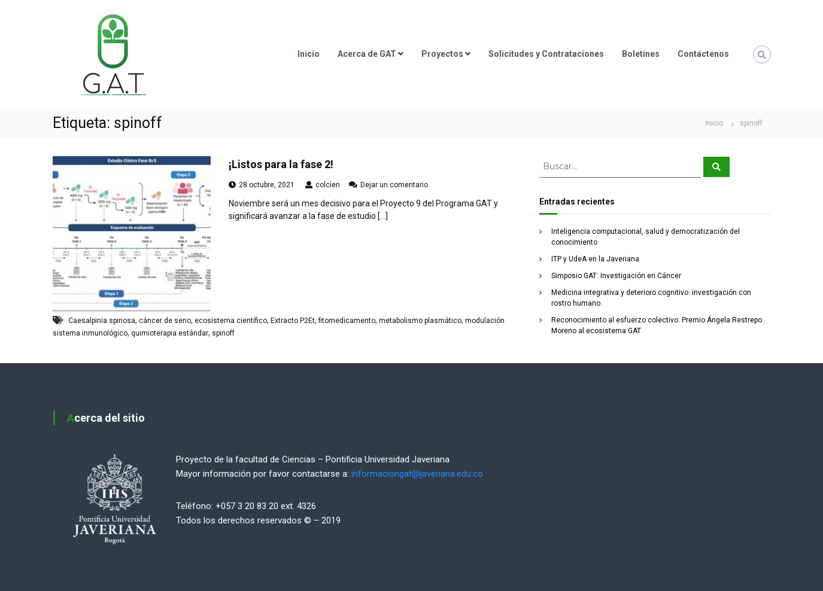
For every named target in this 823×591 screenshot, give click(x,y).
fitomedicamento (346, 320)
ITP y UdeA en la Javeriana (595, 259)
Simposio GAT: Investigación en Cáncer (616, 276)
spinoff (223, 333)
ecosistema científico (231, 320)
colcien (327, 185)
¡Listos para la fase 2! (281, 164)
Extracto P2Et (293, 320)
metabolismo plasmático (420, 320)
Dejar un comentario (394, 185)
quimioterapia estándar (169, 333)
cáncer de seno (165, 320)
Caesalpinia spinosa (101, 320)
